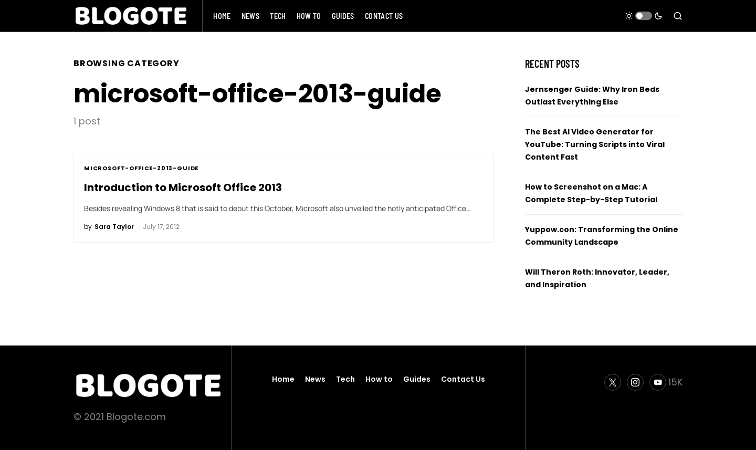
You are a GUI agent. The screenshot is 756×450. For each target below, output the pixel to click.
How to (379, 379)
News (315, 379)
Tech (345, 379)
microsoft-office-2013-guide (141, 168)
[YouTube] (665, 382)
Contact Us (463, 379)
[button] (644, 15)
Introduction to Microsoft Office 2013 (183, 187)
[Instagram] (635, 382)
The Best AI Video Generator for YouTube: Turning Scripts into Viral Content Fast (595, 144)
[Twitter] (612, 382)
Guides (416, 379)
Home (283, 379)
